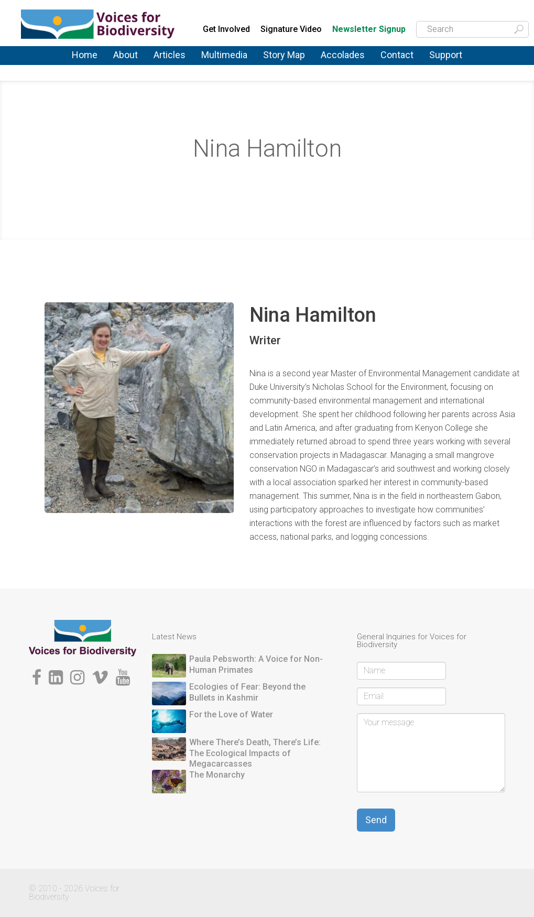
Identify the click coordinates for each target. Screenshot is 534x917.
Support (445, 54)
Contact (396, 54)
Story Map (284, 54)
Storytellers (267, 178)
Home (84, 54)
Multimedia (224, 54)
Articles (170, 54)
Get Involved (226, 29)
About (125, 54)
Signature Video (291, 29)
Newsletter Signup (369, 29)
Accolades (343, 54)
